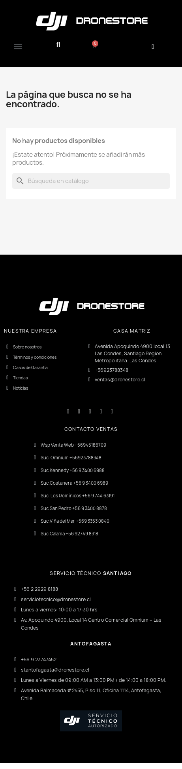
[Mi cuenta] (153, 46)
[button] (58, 44)
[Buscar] (91, 181)
